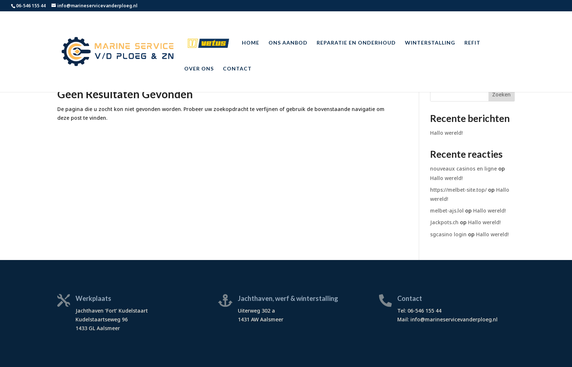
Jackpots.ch (444, 222)
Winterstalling (430, 43)
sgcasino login (448, 234)
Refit (472, 43)
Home (250, 43)
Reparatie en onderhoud (356, 43)
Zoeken (501, 94)
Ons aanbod (288, 43)
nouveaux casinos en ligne (463, 168)
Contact (237, 69)
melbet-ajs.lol (447, 210)
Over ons (199, 69)
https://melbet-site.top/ (458, 189)
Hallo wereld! (446, 132)
